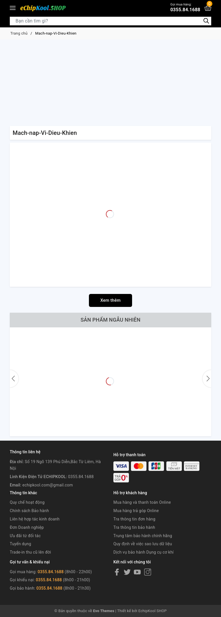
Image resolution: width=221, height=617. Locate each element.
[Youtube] (137, 572)
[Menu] (13, 8)
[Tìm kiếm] (206, 20)
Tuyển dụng (20, 543)
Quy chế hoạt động (27, 502)
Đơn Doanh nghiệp (27, 527)
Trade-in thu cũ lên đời (30, 552)
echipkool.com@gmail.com (47, 485)
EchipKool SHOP (152, 611)
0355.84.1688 (185, 7)
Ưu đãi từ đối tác (25, 535)
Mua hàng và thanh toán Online (142, 502)
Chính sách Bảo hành (29, 510)
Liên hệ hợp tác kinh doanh (35, 519)
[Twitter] (127, 572)
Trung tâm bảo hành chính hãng (142, 535)
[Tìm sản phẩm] (110, 21)
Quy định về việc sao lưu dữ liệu (142, 543)
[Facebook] (116, 572)
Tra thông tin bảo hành (134, 527)
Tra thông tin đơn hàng (134, 519)
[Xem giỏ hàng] (208, 8)
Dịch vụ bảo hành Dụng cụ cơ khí (143, 552)
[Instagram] (147, 572)
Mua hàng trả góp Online (136, 510)
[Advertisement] (110, 82)
